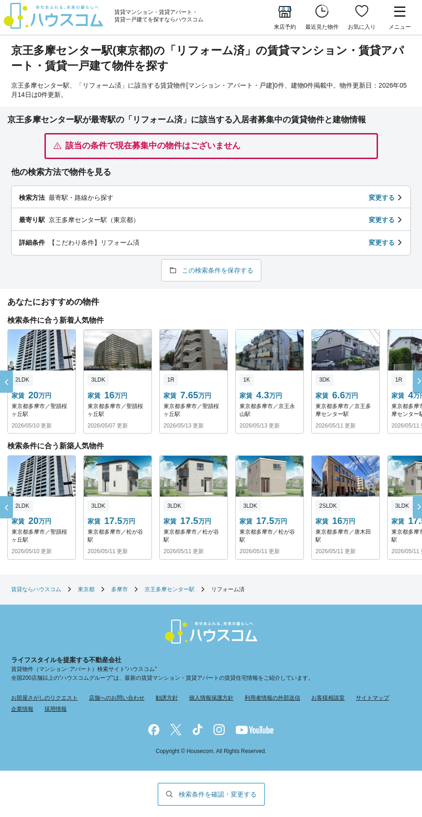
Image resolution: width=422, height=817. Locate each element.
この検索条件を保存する (217, 270)
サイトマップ (372, 698)
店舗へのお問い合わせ (117, 698)
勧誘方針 (167, 698)
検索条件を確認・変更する (218, 794)
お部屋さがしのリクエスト (44, 698)
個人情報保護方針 (211, 698)
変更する (382, 197)
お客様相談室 (328, 698)
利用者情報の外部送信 (272, 698)
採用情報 (55, 709)
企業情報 (22, 709)
